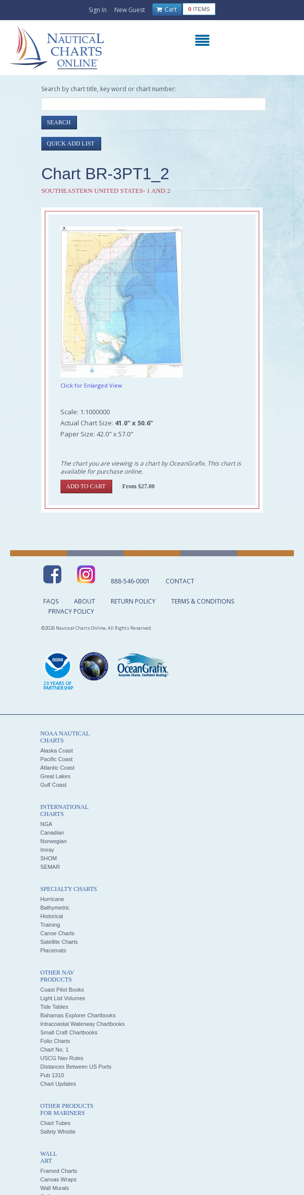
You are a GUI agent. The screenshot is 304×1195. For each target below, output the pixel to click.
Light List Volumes (62, 998)
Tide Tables (54, 1007)
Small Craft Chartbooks (69, 1032)
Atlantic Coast (57, 768)
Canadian (52, 833)
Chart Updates (58, 1084)
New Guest (129, 10)
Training (50, 925)
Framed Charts (58, 1171)
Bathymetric (54, 908)
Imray (47, 850)
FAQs (50, 601)
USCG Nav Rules (62, 1058)
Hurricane (52, 899)
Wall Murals (54, 1188)
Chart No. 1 (54, 1050)
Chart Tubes (55, 1123)
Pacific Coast (56, 759)
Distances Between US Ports (75, 1067)
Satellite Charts (59, 942)
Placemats (53, 950)
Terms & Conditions (202, 601)
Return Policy (133, 601)
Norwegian (53, 841)
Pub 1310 (52, 1075)
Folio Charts (55, 1041)
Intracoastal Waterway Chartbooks (82, 1024)
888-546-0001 (130, 581)
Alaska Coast (56, 751)
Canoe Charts (57, 933)
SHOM (48, 858)
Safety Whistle (57, 1132)
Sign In (98, 10)
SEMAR (50, 867)
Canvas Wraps (58, 1179)
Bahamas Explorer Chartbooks (78, 1015)
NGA (46, 824)
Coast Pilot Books (62, 990)
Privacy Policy (71, 611)
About (84, 601)
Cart (167, 10)
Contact (180, 581)
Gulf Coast (53, 785)
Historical (51, 916)
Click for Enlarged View (91, 385)
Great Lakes (55, 776)
